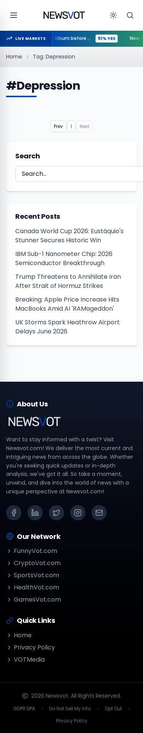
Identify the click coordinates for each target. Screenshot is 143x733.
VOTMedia (25, 659)
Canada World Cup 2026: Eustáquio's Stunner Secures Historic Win (69, 236)
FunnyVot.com (31, 551)
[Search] (130, 15)
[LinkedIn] (35, 512)
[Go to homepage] (64, 15)
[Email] (99, 512)
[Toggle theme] (113, 15)
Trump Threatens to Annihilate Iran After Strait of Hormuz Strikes (68, 281)
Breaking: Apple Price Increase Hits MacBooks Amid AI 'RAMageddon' (67, 304)
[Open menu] (13, 15)
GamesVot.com (33, 599)
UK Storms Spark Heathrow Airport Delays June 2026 (67, 327)
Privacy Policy (30, 647)
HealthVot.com (32, 587)
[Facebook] (13, 512)
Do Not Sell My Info (70, 709)
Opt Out (113, 709)
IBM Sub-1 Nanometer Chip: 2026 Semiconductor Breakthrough (63, 258)
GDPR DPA (24, 709)
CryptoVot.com (33, 563)
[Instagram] (77, 512)
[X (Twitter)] (56, 512)
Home (14, 56)
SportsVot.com (32, 575)
